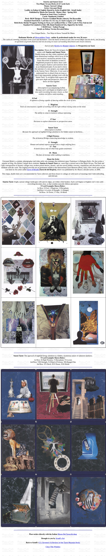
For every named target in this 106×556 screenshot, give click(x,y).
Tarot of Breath (33, 170)
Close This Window (53, 547)
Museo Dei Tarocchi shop (67, 534)
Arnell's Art (60, 538)
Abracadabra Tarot (42, 37)
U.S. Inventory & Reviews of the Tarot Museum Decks (59, 543)
